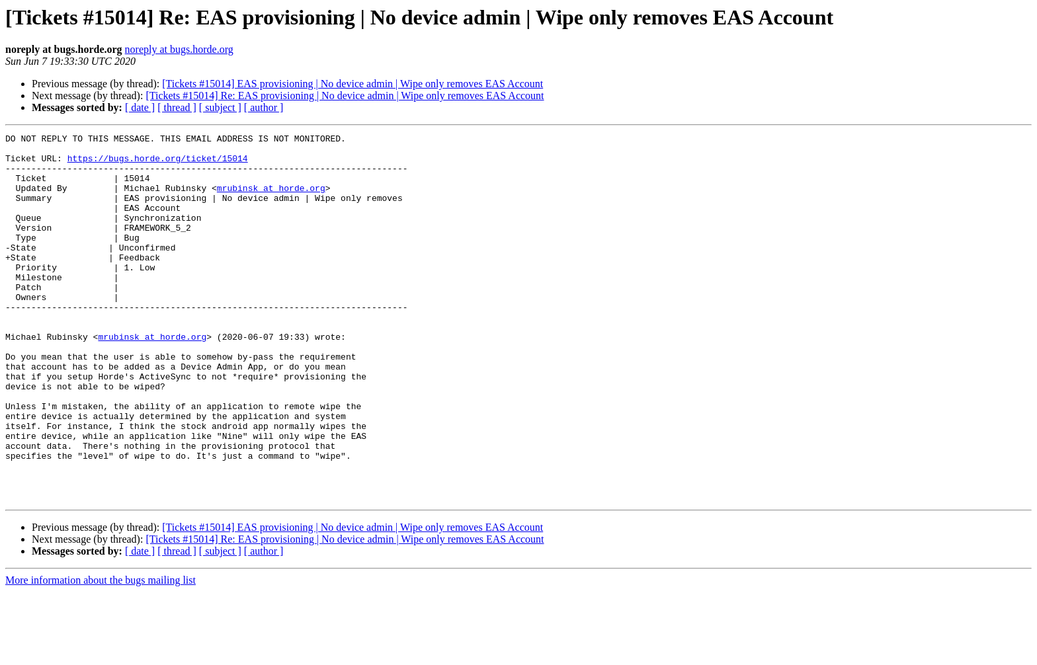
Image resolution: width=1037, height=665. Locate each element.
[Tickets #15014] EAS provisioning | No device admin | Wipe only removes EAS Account (352, 83)
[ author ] (264, 107)
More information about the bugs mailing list (100, 653)
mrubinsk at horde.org (271, 200)
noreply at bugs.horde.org (179, 49)
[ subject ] (220, 107)
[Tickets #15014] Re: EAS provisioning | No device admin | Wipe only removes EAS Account (344, 95)
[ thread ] (176, 107)
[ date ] (140, 107)
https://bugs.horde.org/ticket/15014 (157, 164)
